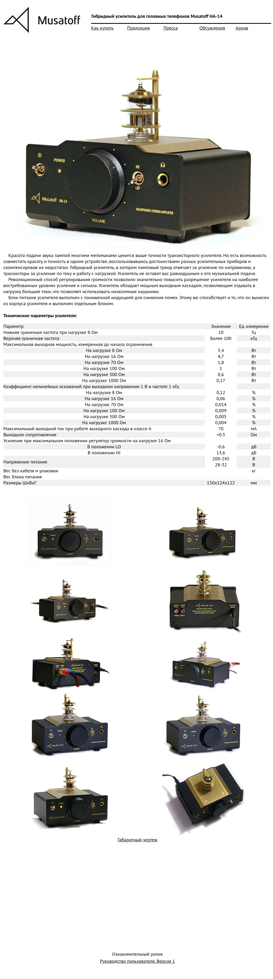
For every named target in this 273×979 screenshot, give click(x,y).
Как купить (102, 28)
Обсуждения (212, 28)
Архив (242, 28)
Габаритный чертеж (137, 840)
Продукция (138, 28)
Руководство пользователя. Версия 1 (137, 961)
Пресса (170, 28)
